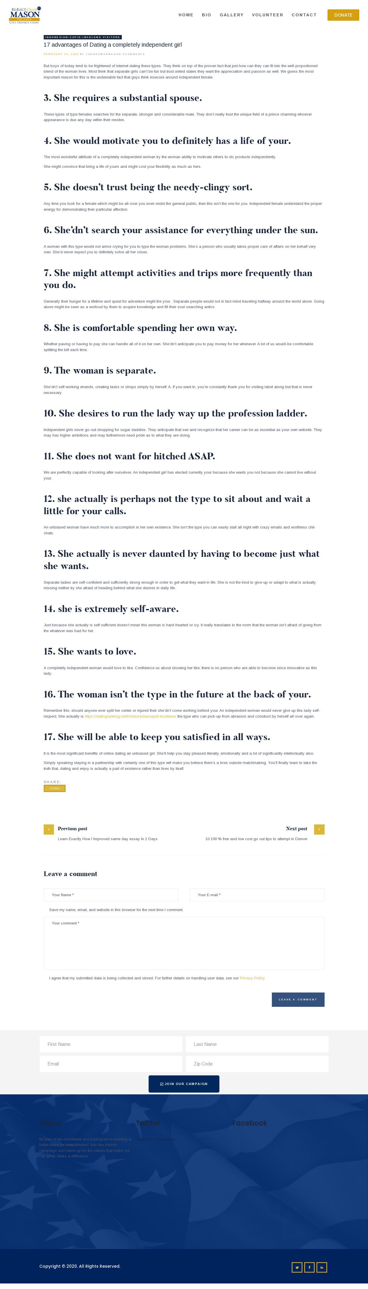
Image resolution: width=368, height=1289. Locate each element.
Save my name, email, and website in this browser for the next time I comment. (116, 910)
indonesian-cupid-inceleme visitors (82, 37)
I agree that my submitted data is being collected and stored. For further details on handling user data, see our (157, 978)
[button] (343, 15)
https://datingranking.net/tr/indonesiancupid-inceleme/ (130, 716)
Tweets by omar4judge (155, 1139)
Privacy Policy (252, 978)
